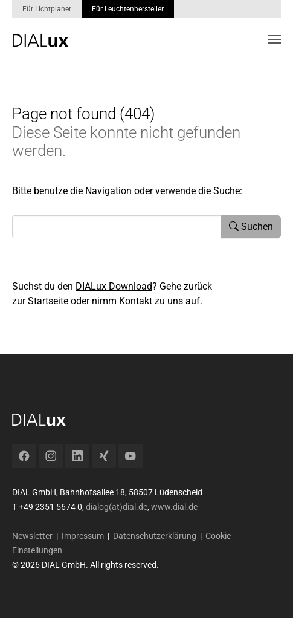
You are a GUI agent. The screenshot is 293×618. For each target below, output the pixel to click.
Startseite (48, 301)
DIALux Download (114, 286)
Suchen (251, 226)
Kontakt (135, 301)
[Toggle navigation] (274, 39)
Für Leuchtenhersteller (128, 9)
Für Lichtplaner (46, 9)
